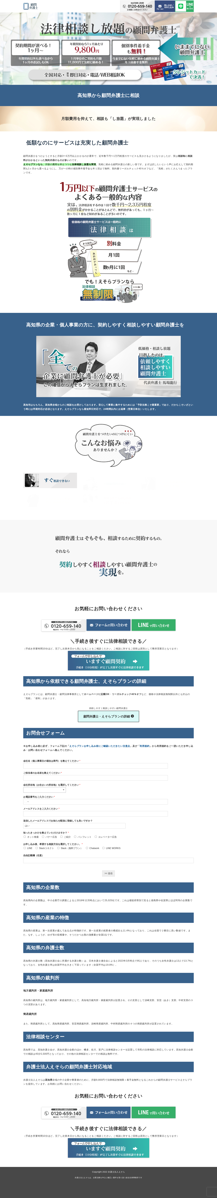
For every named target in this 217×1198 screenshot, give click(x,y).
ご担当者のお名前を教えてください (42, 772)
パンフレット (84, 836)
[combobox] (44, 788)
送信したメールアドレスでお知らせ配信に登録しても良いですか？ (58, 819)
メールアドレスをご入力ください (41, 807)
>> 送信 (108, 872)
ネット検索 (33, 836)
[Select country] (26, 800)
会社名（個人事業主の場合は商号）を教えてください (51, 760)
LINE (29, 847)
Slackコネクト (46, 847)
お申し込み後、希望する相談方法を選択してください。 (53, 843)
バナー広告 (51, 836)
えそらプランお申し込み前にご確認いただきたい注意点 (99, 745)
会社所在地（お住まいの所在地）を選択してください (51, 784)
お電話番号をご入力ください (39, 796)
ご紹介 (67, 836)
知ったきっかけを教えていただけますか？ (46, 831)
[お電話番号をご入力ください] (74, 800)
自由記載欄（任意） (33, 854)
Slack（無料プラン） (72, 847)
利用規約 (144, 745)
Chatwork (94, 847)
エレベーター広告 (107, 836)
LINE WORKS (113, 847)
